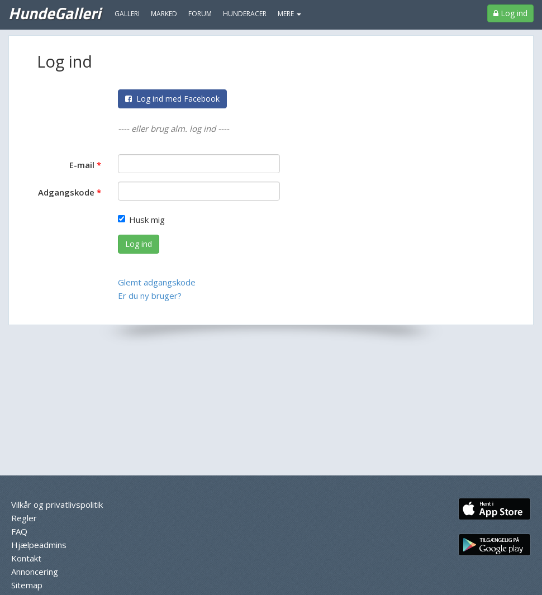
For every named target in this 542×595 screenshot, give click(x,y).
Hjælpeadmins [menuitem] (38, 544)
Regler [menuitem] (24, 517)
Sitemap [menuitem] (26, 585)
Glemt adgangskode (157, 282)
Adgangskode (66, 192)
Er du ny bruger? (150, 295)
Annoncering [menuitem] (34, 571)
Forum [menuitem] (200, 13)
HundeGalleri (54, 13)
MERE (289, 13)
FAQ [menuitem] (19, 531)
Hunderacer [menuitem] (245, 13)
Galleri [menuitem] (127, 13)
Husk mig (141, 219)
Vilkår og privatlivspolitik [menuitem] (57, 504)
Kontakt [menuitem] (26, 558)
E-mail (81, 164)
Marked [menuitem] (164, 13)
